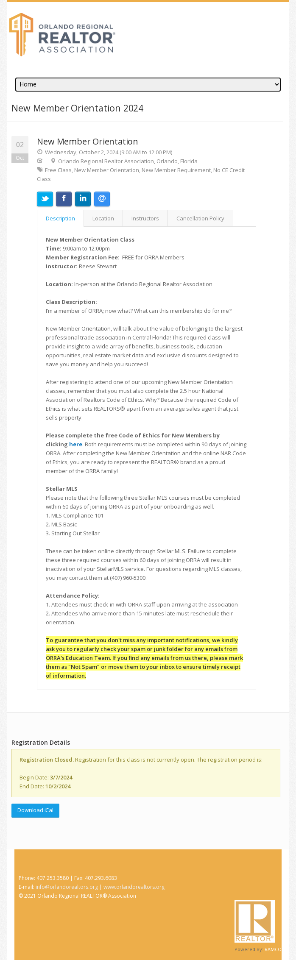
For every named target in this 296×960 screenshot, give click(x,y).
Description (60, 218)
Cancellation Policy (200, 218)
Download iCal (35, 810)
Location (103, 218)
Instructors (145, 218)
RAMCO (273, 949)
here (75, 444)
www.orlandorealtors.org (134, 886)
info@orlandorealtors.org (67, 886)
